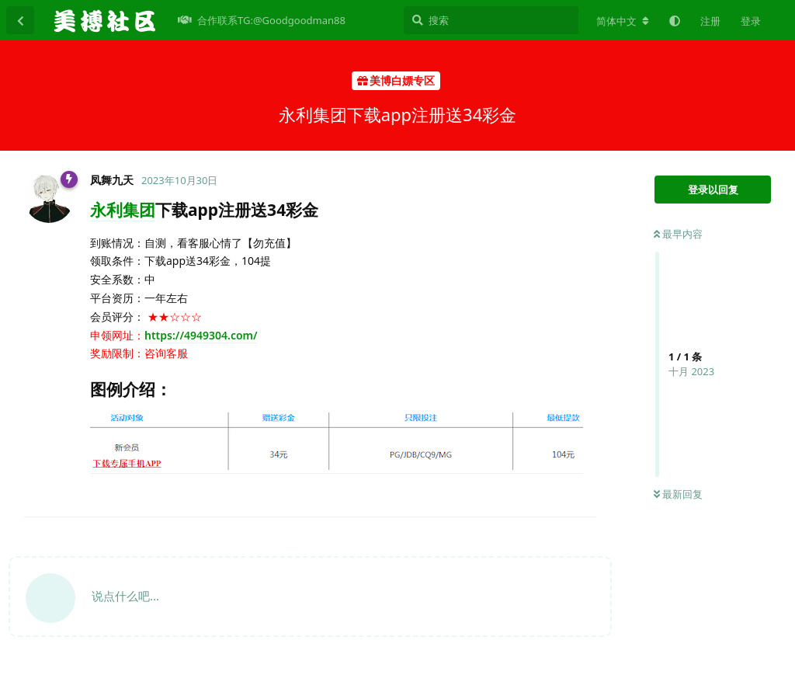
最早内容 (678, 234)
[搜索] (491, 20)
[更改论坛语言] (622, 21)
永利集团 (122, 210)
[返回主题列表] (20, 20)
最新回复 (678, 494)
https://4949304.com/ (201, 335)
